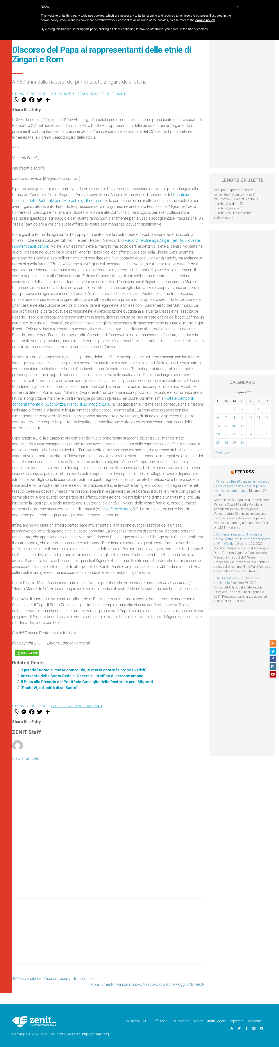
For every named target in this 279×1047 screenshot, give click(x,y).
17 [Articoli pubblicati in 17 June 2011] (250, 426)
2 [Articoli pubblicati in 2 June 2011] (242, 409)
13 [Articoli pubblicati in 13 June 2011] (218, 426)
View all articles (25, 758)
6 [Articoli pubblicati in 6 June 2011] (218, 417)
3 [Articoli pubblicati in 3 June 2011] (250, 409)
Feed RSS (244, 471)
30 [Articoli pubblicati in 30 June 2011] (242, 442)
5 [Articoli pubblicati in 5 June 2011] (267, 409)
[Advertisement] (108, 935)
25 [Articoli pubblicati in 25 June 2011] (258, 434)
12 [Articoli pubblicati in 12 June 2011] (266, 417)
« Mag (218, 452)
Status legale (216, 1021)
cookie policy (205, 20)
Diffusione (160, 1021)
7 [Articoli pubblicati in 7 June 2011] (226, 417)
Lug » (227, 452)
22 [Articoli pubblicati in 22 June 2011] (234, 434)
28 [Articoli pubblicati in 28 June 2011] (226, 442)
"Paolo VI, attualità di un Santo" (85, 687)
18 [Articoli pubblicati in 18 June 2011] (258, 426)
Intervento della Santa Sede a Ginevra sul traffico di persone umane (82, 676)
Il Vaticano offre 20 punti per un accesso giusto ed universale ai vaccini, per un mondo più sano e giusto (242, 486)
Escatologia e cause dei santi (101, 94)
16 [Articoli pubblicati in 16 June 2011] (242, 426)
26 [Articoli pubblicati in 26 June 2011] (266, 434)
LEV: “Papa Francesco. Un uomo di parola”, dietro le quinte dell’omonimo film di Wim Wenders (242, 539)
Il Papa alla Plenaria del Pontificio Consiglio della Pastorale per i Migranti (87, 681)
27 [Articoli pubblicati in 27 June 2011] (218, 442)
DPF (146, 1021)
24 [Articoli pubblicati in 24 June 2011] (250, 434)
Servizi (198, 1021)
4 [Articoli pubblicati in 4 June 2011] (258, 409)
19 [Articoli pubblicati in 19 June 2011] (266, 426)
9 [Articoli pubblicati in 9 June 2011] (242, 417)
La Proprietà (180, 1021)
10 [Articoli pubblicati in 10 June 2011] (250, 417)
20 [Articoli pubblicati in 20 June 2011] (218, 434)
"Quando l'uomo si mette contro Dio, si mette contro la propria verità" (83, 670)
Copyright (236, 1021)
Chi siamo (132, 1021)
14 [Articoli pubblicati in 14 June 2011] (226, 426)
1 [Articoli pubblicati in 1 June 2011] (234, 409)
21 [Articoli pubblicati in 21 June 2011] (226, 434)
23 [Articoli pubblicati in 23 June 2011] (242, 434)
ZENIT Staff (61, 94)
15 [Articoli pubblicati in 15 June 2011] (234, 426)
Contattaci (255, 1021)
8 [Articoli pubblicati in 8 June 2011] (234, 417)
